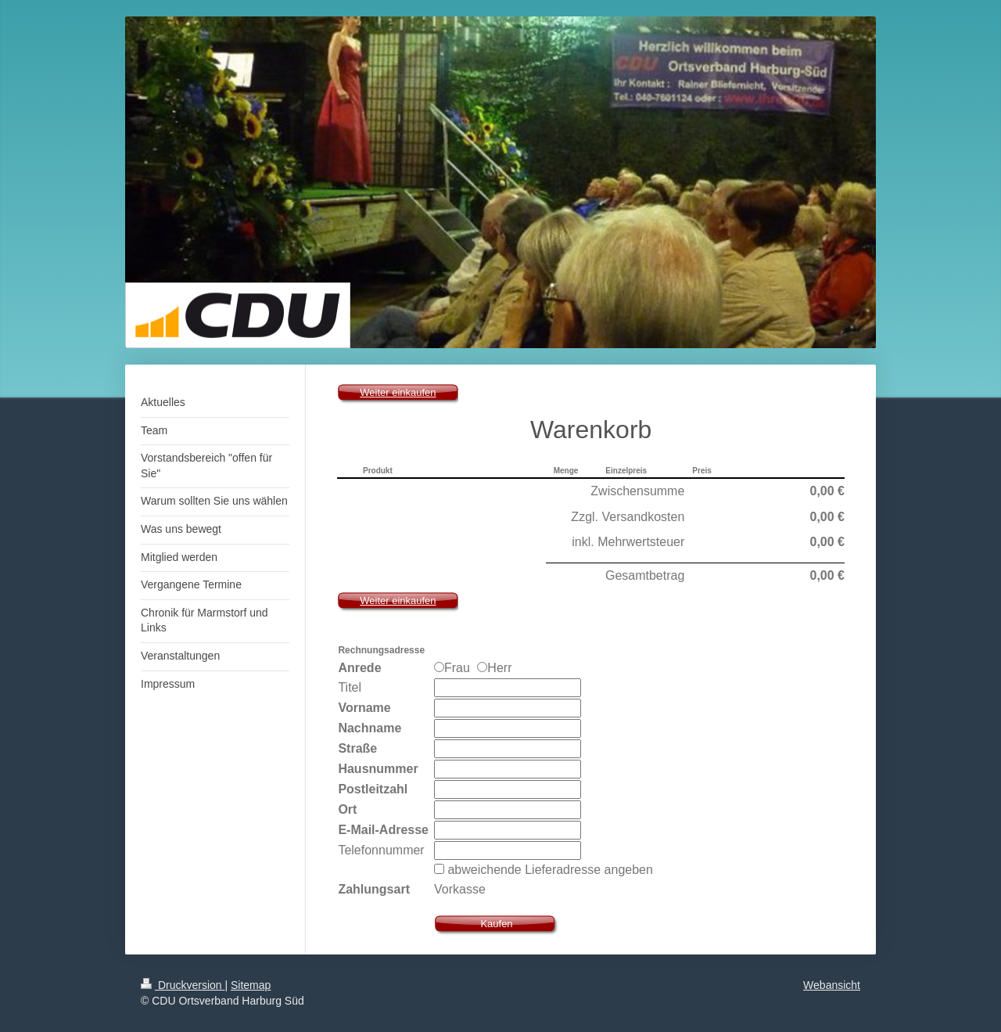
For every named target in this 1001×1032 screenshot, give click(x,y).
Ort (347, 809)
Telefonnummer (381, 850)
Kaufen (496, 924)
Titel (349, 687)
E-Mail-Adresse (383, 829)
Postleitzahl (372, 789)
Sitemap (251, 985)
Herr (494, 667)
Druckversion (182, 985)
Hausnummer (378, 768)
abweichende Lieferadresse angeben (549, 869)
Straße (357, 748)
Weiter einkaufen (398, 392)
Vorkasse (460, 889)
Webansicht (831, 985)
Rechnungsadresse (381, 650)
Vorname (364, 707)
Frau (453, 667)
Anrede (359, 667)
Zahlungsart (374, 889)
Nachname (369, 728)
